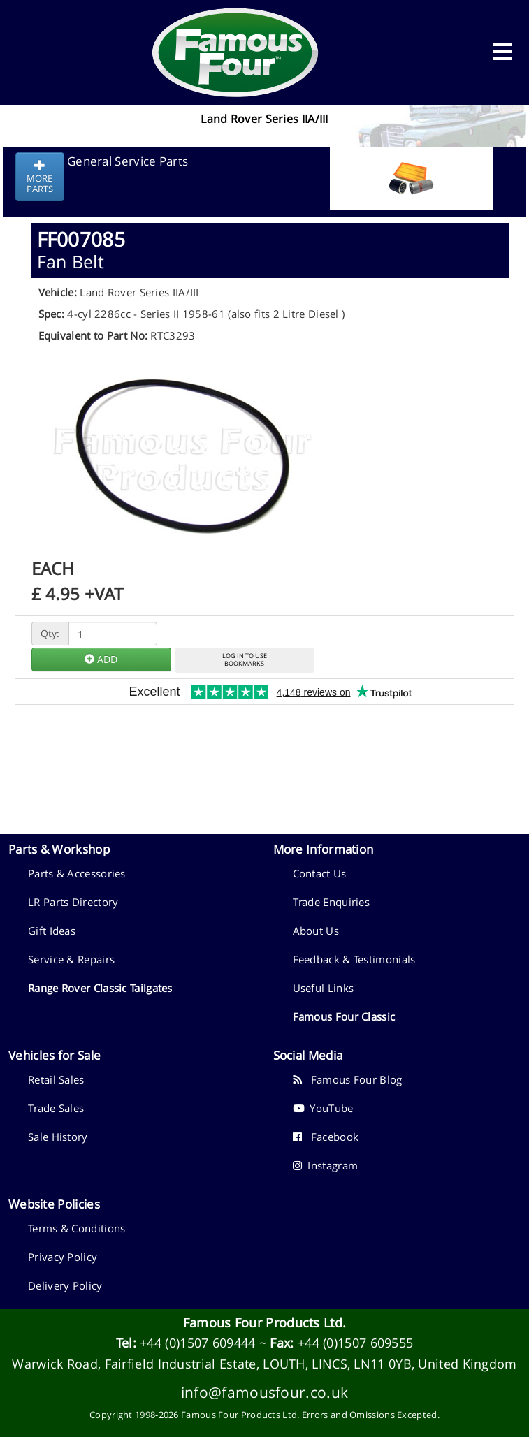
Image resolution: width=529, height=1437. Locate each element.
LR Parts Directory (73, 902)
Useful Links (323, 988)
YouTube (323, 1108)
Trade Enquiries (331, 902)
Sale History (58, 1137)
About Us (316, 931)
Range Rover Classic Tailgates (100, 988)
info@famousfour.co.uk (264, 1392)
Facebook (326, 1137)
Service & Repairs (71, 959)
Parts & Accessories (77, 873)
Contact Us (320, 873)
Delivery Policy (65, 1285)
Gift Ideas (51, 931)
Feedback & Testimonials (354, 959)
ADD (101, 659)
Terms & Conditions (76, 1228)
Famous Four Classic (344, 1016)
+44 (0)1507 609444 (197, 1342)
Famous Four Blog (348, 1079)
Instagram (325, 1165)
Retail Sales (56, 1079)
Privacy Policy (62, 1257)
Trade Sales (56, 1108)
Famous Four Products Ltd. (265, 1322)
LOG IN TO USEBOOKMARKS (244, 659)
